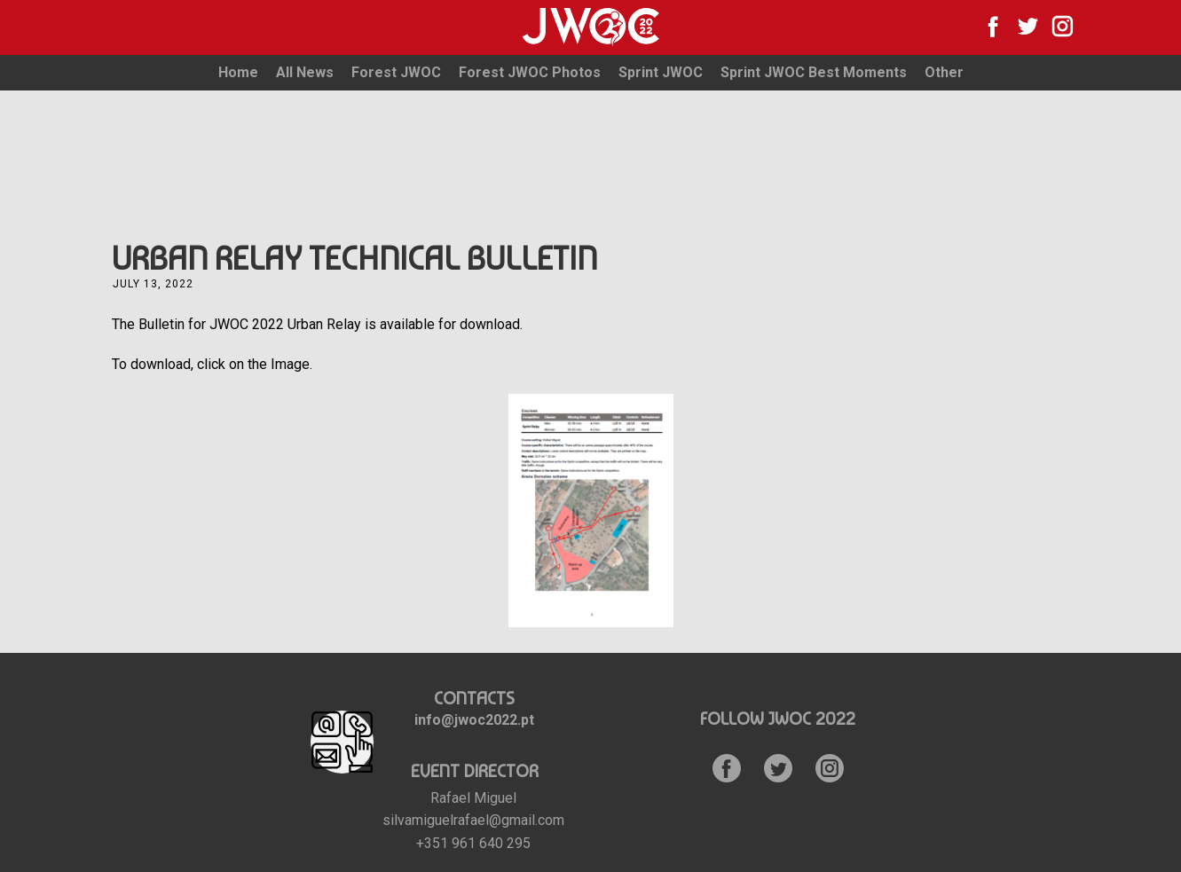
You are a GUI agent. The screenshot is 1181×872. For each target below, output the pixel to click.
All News (305, 72)
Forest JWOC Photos (530, 72)
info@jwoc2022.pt (474, 719)
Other (944, 72)
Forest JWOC (396, 72)
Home (238, 72)
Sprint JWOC (660, 72)
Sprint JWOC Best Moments (813, 72)
